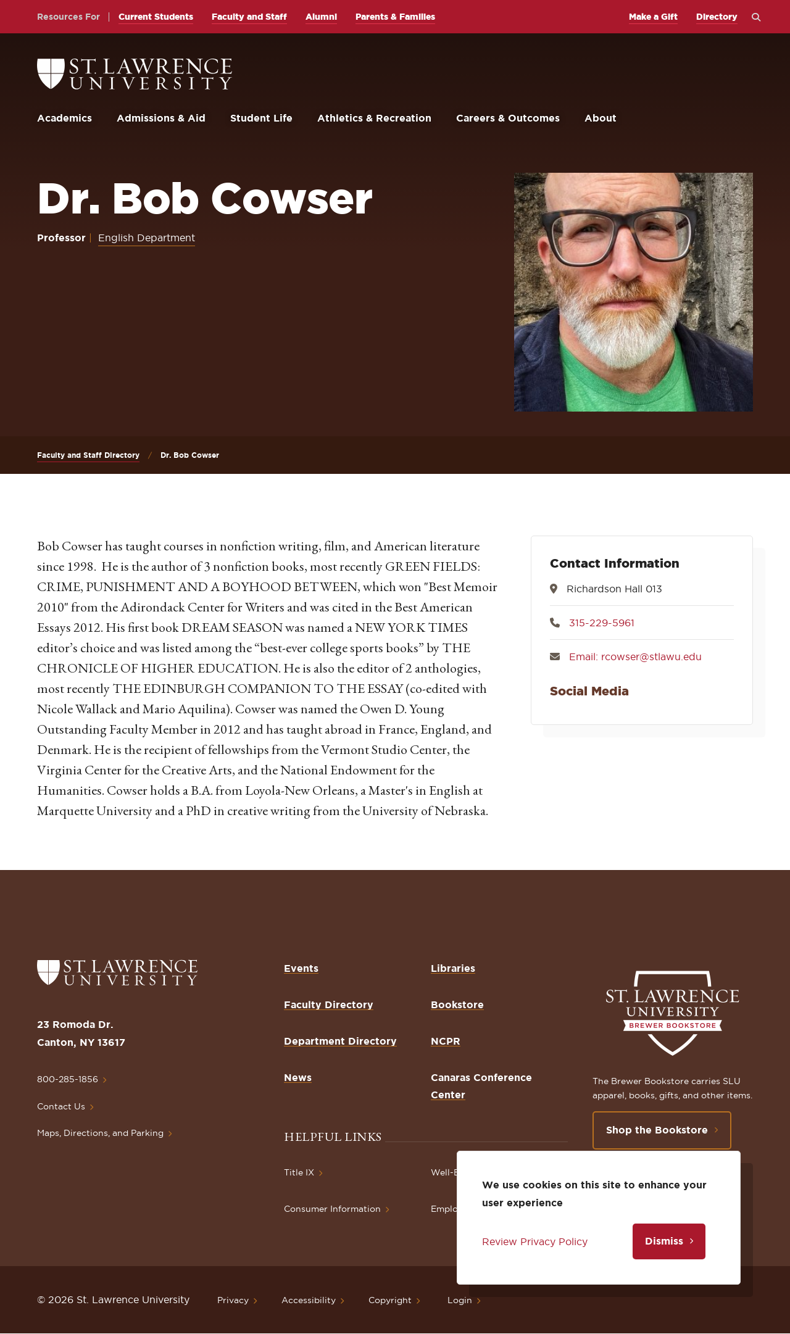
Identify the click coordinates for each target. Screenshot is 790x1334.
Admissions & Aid (161, 117)
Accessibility (308, 1300)
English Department (146, 237)
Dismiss (664, 1240)
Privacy (233, 1300)
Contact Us (61, 1106)
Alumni (321, 17)
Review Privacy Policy (535, 1241)
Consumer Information (332, 1209)
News (298, 1077)
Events (301, 968)
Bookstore (457, 1004)
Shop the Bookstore (657, 1129)
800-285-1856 (67, 1079)
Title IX (299, 1172)
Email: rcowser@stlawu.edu (635, 656)
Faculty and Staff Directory (88, 455)
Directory (717, 17)
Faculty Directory (328, 1004)
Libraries (453, 968)
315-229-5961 (601, 622)
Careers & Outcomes (508, 117)
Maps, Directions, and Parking (100, 1133)
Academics (64, 117)
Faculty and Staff (249, 17)
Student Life (261, 117)
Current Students (155, 17)
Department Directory (340, 1040)
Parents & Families (395, 17)
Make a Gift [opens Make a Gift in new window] (653, 17)
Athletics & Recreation (374, 117)
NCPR (445, 1040)
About (600, 117)
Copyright (390, 1300)
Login (459, 1300)
